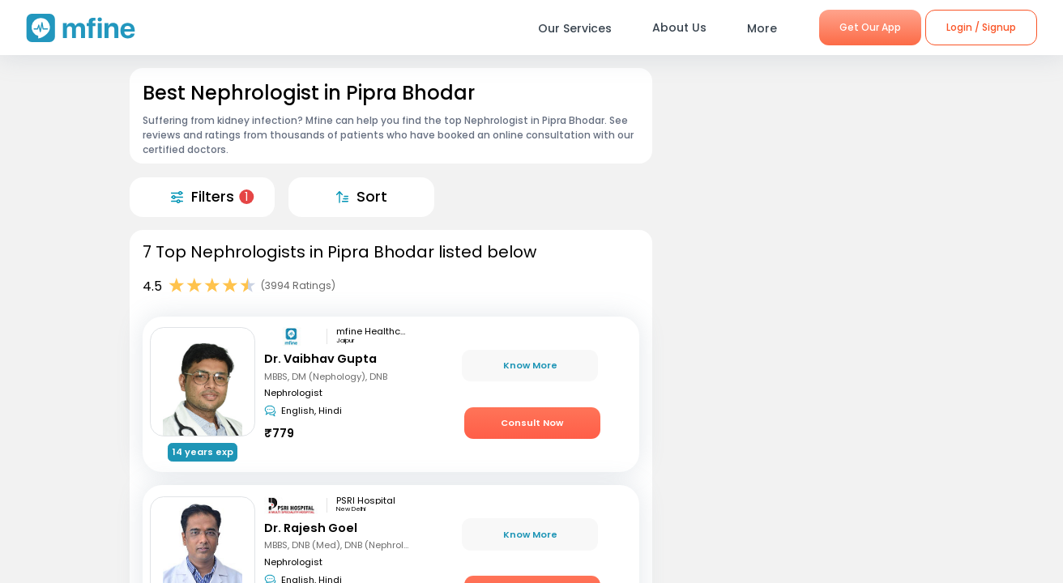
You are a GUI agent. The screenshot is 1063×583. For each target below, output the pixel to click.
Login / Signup (981, 27)
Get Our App (870, 27)
